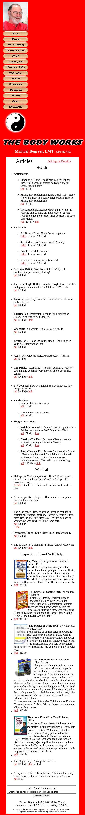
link (37, 221)
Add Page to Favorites (59, 161)
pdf (22, 188)
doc (30, 764)
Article (17, 485)
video (23, 236)
